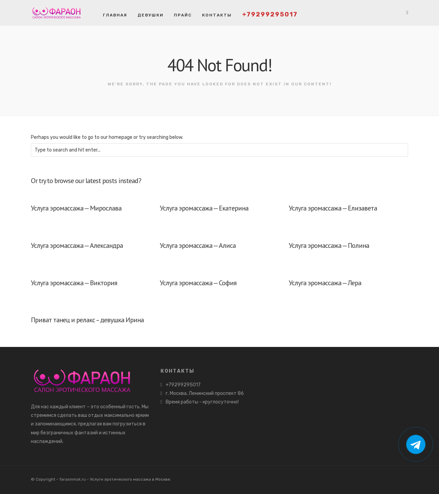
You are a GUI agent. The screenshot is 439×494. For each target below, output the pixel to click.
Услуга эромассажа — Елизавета (333, 208)
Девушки (151, 15)
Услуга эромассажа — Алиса (198, 245)
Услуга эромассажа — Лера (325, 282)
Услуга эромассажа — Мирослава (76, 208)
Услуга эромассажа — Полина (329, 245)
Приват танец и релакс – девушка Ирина (87, 319)
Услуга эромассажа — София (198, 282)
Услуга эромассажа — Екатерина (204, 208)
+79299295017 (270, 14)
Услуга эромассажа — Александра (77, 245)
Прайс (183, 15)
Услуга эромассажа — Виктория (74, 282)
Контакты (217, 15)
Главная (115, 15)
